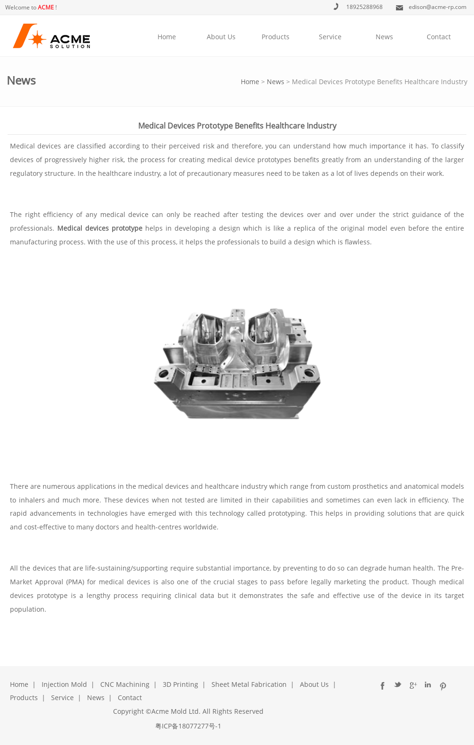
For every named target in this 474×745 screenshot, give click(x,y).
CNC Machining (124, 684)
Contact (439, 36)
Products (276, 36)
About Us (221, 36)
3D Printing (180, 684)
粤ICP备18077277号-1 (188, 725)
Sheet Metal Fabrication (249, 684)
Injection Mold (64, 684)
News (384, 36)
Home (167, 36)
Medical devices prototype (99, 228)
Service (330, 36)
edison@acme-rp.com (437, 7)
